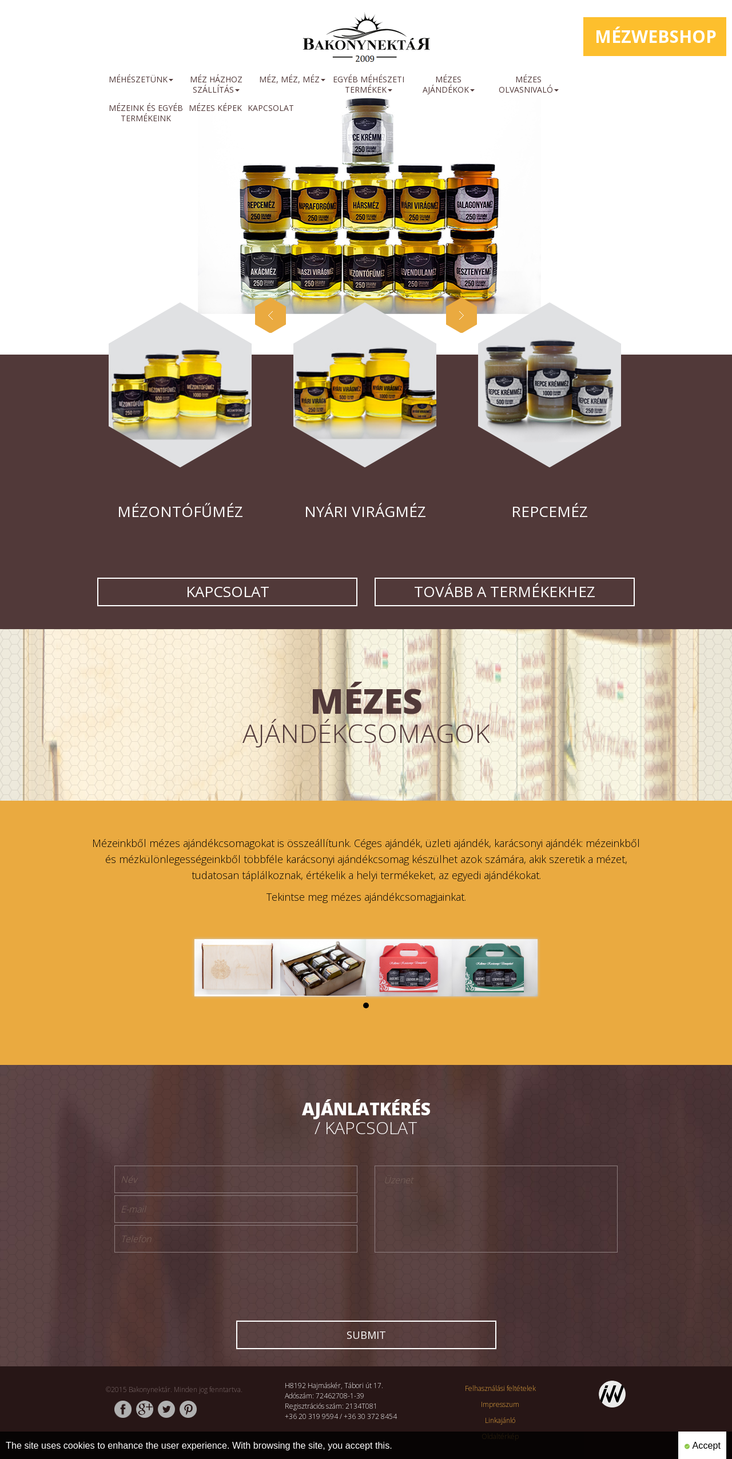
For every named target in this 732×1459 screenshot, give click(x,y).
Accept (702, 1445)
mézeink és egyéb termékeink (146, 113)
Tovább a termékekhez (504, 591)
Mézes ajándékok (449, 84)
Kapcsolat (271, 107)
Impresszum (500, 1404)
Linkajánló (500, 1420)
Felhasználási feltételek (500, 1388)
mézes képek (215, 107)
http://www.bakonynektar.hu (366, 40)
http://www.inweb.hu (612, 1394)
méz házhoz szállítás (216, 84)
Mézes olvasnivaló (529, 84)
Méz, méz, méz (292, 79)
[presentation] (366, 1283)
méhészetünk (141, 79)
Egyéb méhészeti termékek (368, 84)
